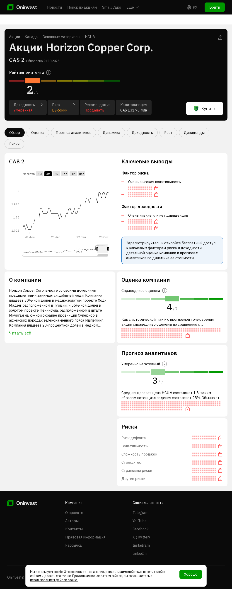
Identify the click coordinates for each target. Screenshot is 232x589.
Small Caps (111, 7)
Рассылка (73, 545)
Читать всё (20, 333)
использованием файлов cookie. (54, 580)
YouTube (140, 521)
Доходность (142, 132)
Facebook (141, 529)
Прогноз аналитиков (73, 132)
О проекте (74, 512)
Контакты (74, 529)
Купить (204, 108)
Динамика (111, 132)
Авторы (72, 521)
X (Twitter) (141, 537)
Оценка (37, 132)
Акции (14, 36)
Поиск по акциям (82, 7)
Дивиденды (194, 132)
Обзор (14, 132)
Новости (54, 7)
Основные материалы (61, 36)
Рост (168, 132)
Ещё (132, 7)
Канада (31, 36)
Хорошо (190, 574)
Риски (14, 144)
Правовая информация (85, 537)
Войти (214, 7)
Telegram (140, 512)
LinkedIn (140, 553)
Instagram (141, 545)
